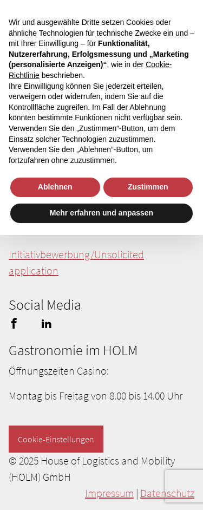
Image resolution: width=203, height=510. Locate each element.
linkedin (46, 323)
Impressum (109, 493)
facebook (14, 323)
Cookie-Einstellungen (56, 439)
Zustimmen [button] (148, 186)
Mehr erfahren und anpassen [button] (101, 212)
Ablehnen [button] (55, 186)
